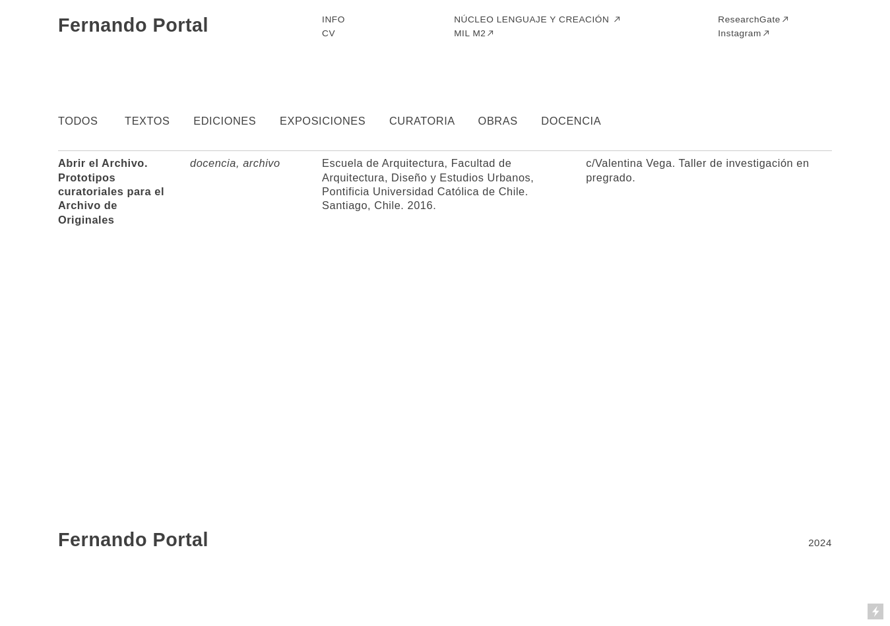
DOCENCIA (571, 121)
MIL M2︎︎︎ (474, 33)
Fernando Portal (133, 25)
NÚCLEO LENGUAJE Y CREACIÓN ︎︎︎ (537, 19)
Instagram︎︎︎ (744, 33)
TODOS (78, 121)
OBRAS (498, 121)
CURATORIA (422, 121)
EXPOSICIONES (323, 121)
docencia (213, 163)
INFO (333, 19)
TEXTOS (147, 121)
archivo (261, 163)
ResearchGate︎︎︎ (754, 19)
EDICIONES (224, 121)
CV (328, 33)
